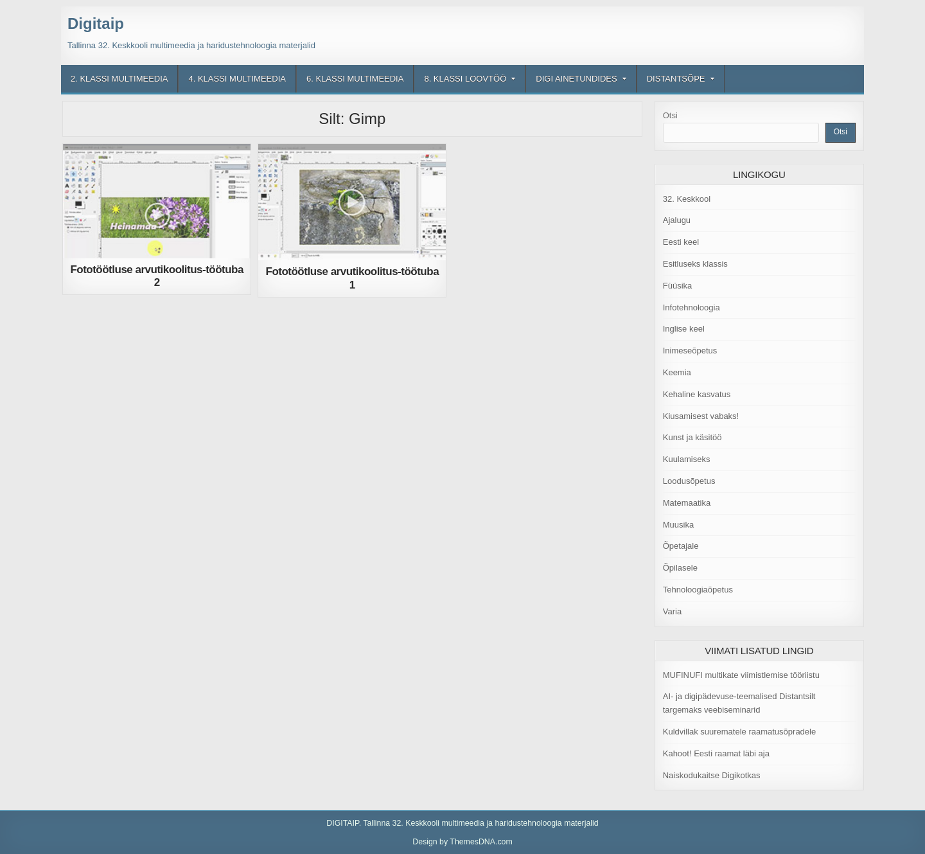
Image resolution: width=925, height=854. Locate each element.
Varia (672, 611)
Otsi (670, 115)
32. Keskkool (686, 199)
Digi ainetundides (576, 79)
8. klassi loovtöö (465, 79)
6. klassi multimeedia (354, 79)
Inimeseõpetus (690, 350)
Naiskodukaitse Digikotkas (712, 775)
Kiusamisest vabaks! (701, 416)
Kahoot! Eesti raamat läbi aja (716, 753)
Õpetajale (681, 546)
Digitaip (95, 23)
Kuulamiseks (686, 459)
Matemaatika (686, 503)
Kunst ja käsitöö (692, 437)
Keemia (677, 372)
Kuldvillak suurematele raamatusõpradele (739, 731)
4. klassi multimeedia (236, 79)
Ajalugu (677, 220)
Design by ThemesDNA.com (462, 841)
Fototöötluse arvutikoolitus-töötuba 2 (156, 276)
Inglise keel (684, 329)
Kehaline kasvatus (697, 394)
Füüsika (677, 285)
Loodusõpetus (689, 481)
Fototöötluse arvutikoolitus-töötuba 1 (352, 277)
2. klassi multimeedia (119, 79)
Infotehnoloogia (691, 307)
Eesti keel (681, 242)
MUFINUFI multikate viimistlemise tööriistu (741, 675)
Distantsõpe (676, 79)
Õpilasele (680, 568)
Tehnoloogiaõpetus (698, 589)
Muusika (678, 524)
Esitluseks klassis (695, 264)
